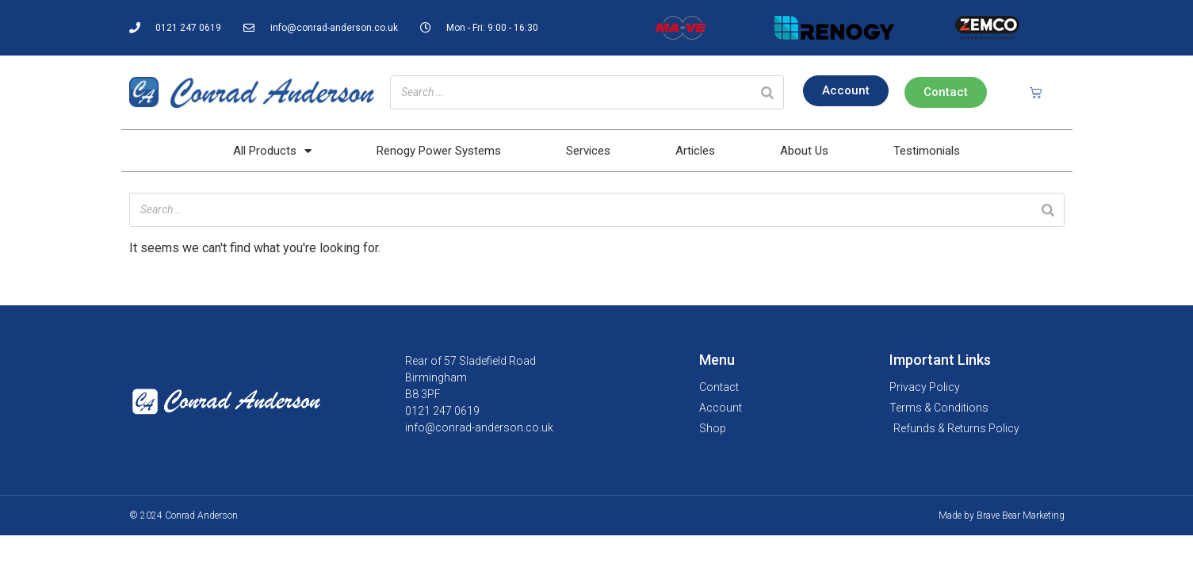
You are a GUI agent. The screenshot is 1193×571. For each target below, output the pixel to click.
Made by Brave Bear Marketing (1002, 515)
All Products (272, 151)
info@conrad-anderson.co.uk (479, 427)
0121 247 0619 (442, 410)
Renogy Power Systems (439, 151)
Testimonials (926, 151)
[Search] (767, 92)
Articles (695, 151)
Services (588, 151)
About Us (804, 151)
